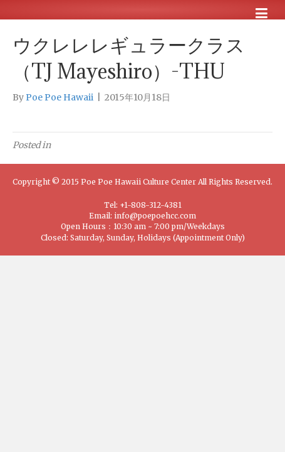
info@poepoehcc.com (155, 215)
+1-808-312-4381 (151, 205)
